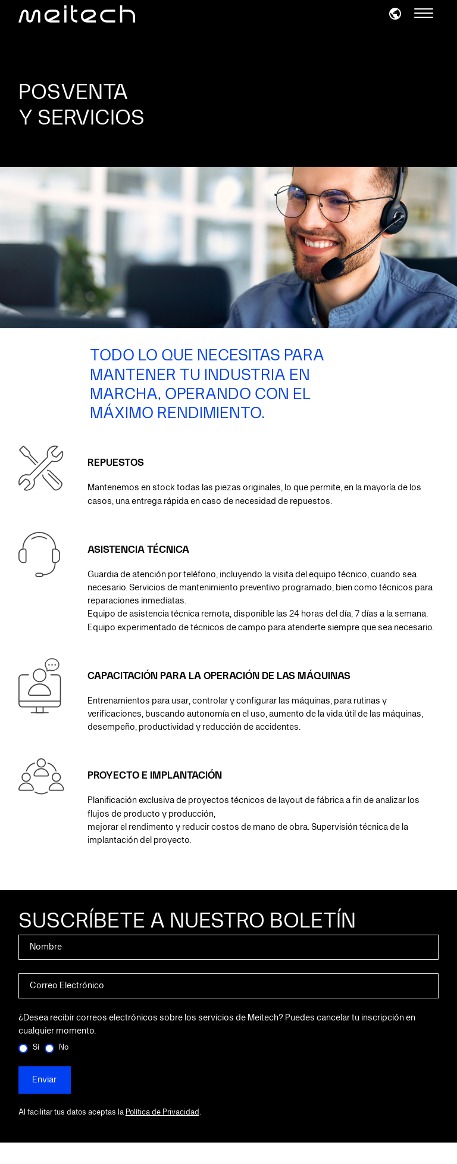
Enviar (44, 1079)
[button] (395, 13)
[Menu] (424, 14)
